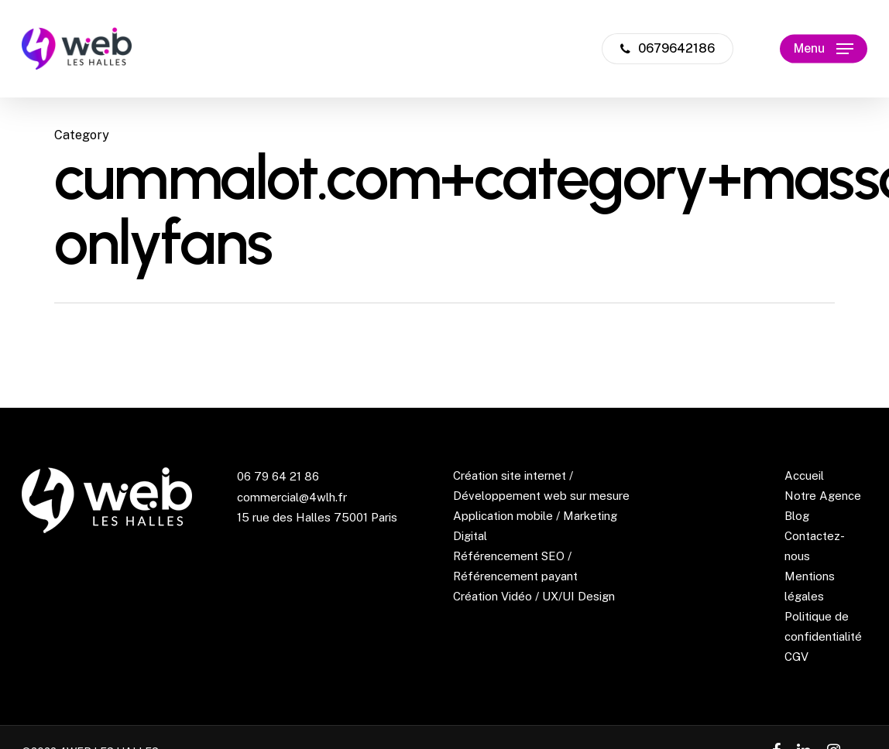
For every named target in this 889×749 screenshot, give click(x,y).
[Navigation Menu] (823, 49)
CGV (796, 656)
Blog (796, 515)
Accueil (804, 475)
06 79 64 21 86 (278, 476)
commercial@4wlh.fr (292, 497)
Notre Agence (822, 495)
